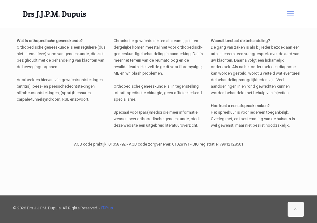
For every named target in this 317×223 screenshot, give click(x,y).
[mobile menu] (290, 14)
